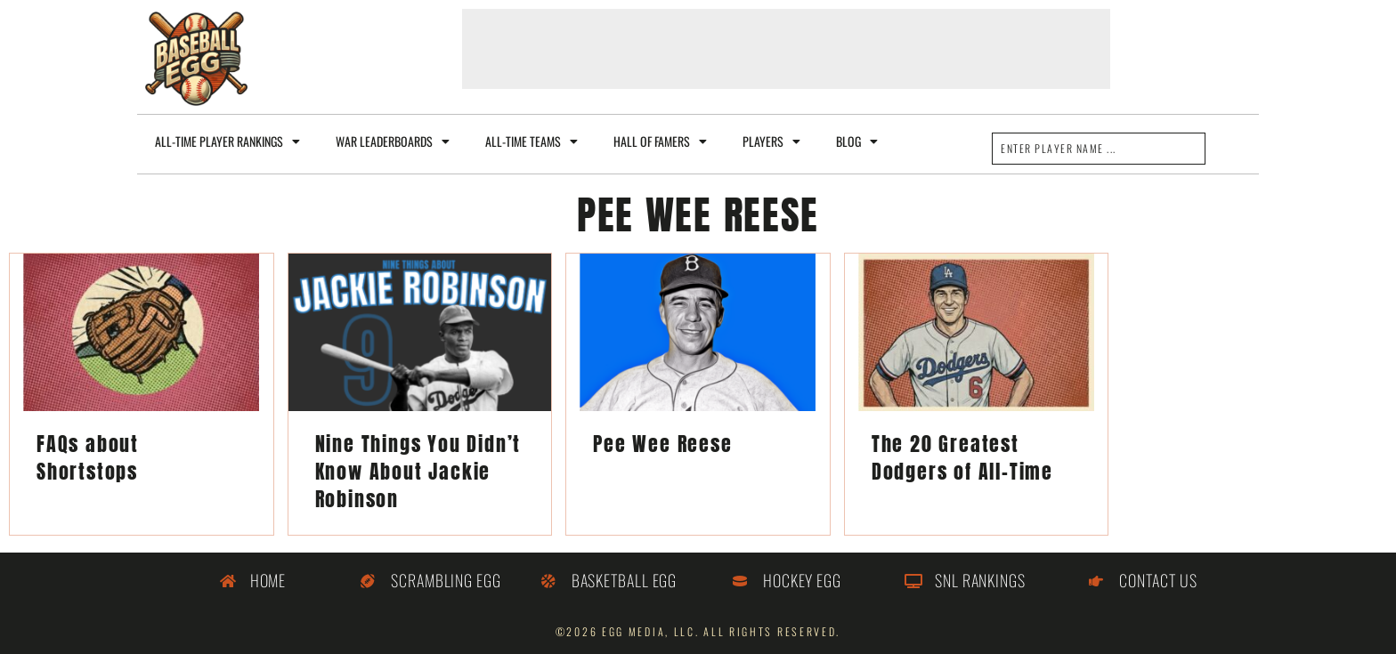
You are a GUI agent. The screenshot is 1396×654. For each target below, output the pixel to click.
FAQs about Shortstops (88, 457)
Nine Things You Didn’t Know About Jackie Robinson (418, 471)
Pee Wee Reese (662, 443)
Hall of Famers (660, 141)
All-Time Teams (531, 141)
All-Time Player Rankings (227, 141)
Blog (857, 141)
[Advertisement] (786, 49)
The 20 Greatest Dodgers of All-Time (962, 457)
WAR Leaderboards (393, 141)
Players (771, 141)
